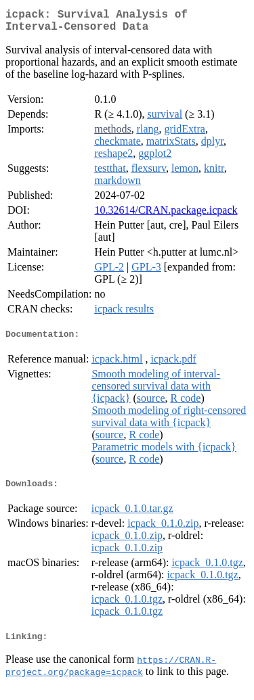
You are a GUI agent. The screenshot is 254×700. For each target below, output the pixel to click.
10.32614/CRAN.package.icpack (165, 215)
